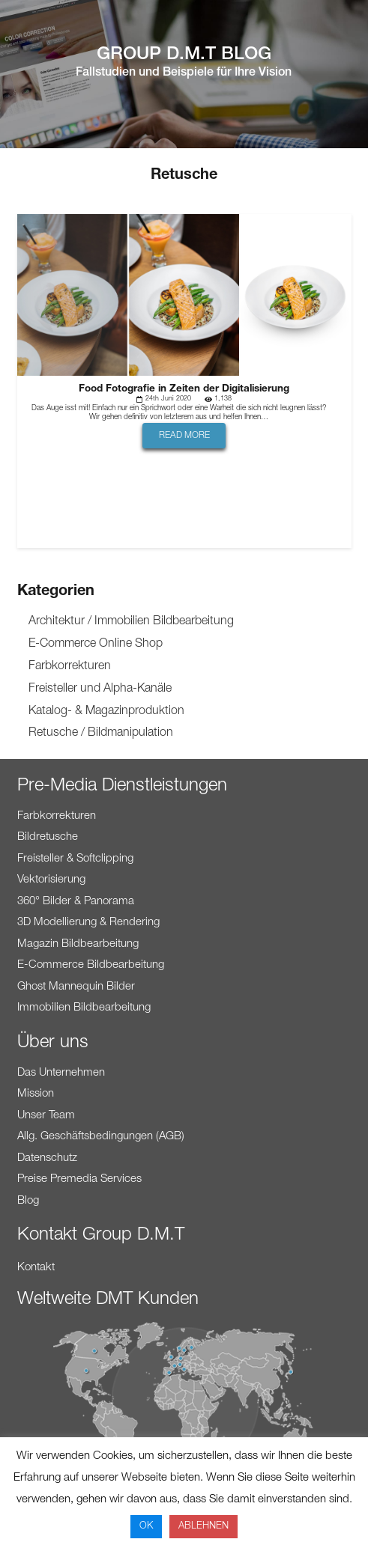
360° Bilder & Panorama (75, 901)
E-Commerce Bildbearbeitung (90, 965)
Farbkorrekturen (69, 667)
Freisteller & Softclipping (75, 859)
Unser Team (46, 1115)
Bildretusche (47, 837)
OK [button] (146, 1527)
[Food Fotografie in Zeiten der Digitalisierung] (184, 224)
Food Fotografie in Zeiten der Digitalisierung (184, 389)
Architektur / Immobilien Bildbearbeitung (131, 622)
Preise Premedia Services (79, 1179)
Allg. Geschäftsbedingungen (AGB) (100, 1136)
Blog (28, 1201)
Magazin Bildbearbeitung (78, 944)
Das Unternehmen (61, 1073)
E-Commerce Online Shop (95, 644)
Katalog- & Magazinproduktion (106, 712)
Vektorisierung (51, 880)
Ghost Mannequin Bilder (76, 987)
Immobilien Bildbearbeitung (84, 1008)
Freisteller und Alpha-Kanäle (100, 689)
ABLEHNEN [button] (203, 1527)
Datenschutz (47, 1158)
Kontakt (36, 1267)
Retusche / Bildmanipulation (100, 734)
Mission (35, 1094)
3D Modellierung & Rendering (88, 922)
